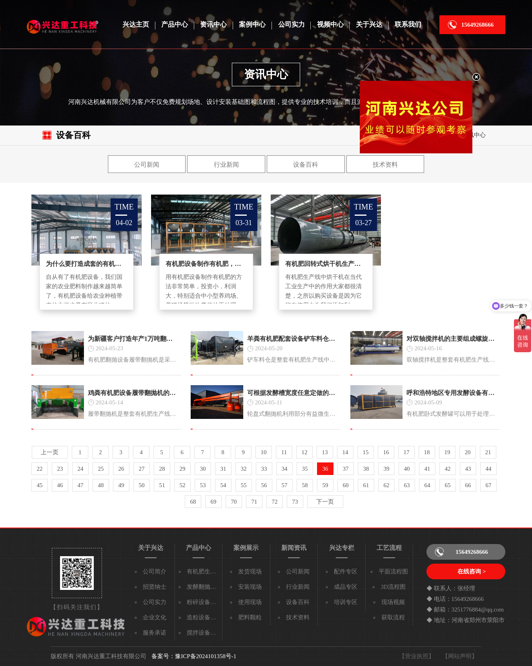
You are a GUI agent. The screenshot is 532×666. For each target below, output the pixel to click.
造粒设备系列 (204, 617)
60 (345, 485)
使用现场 (250, 602)
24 (80, 469)
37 (345, 469)
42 (447, 469)
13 (325, 452)
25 (101, 469)
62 (386, 485)
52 (182, 485)
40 (407, 469)
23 (60, 469)
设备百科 (305, 164)
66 (468, 485)
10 (263, 452)
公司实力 (291, 24)
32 (243, 469)
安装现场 (250, 587)
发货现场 (250, 571)
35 (305, 469)
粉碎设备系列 (204, 602)
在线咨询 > (471, 571)
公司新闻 (146, 164)
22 (39, 469)
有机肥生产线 (204, 571)
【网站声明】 (459, 656)
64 (427, 485)
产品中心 (174, 24)
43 (468, 469)
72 (274, 502)
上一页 (49, 452)
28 (162, 469)
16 (386, 452)
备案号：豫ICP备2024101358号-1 (193, 656)
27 (141, 469)
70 (234, 502)
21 (488, 452)
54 (223, 485)
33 (264, 469)
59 (325, 485)
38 (366, 469)
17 (406, 452)
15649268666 (477, 25)
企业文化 (154, 617)
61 (366, 485)
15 (365, 452)
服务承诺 (154, 633)
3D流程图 (393, 587)
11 (284, 452)
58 (305, 485)
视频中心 (330, 24)
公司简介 (154, 571)
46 (60, 485)
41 (427, 469)
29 (182, 469)
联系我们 (408, 24)
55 (243, 485)
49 (121, 485)
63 (407, 485)
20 (467, 452)
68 (193, 502)
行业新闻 (226, 164)
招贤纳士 (154, 587)
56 (264, 485)
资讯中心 (213, 24)
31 (223, 469)
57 (284, 485)
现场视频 (393, 602)
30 (203, 469)
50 (141, 485)
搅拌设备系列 (204, 633)
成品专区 (345, 587)
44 (488, 469)
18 (427, 452)
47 (80, 485)
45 (39, 485)
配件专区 (345, 571)
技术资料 (385, 164)
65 (447, 485)
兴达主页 (135, 24)
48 (101, 485)
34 (284, 469)
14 (345, 452)
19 (447, 452)
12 (304, 452)
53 (203, 485)
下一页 (325, 502)
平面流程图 (393, 571)
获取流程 (393, 617)
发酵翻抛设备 (204, 587)
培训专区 (345, 602)
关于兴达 (369, 24)
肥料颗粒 (250, 617)
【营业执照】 (416, 656)
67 (488, 485)
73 (295, 502)
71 (254, 502)
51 (162, 485)
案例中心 (252, 24)
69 (213, 502)
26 (121, 469)
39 (386, 469)
